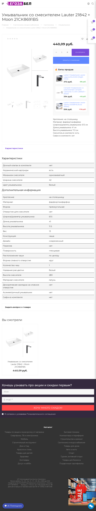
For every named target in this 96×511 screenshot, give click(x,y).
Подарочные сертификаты (72, 463)
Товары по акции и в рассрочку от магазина (24, 432)
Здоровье (24, 456)
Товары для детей (24, 453)
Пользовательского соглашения (41, 414)
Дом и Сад (24, 446)
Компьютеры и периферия (72, 435)
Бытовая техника (71, 432)
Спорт (71, 453)
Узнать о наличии (71, 60)
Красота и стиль (24, 449)
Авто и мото (71, 449)
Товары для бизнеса (71, 460)
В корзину (80, 52)
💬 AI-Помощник (13, 506)
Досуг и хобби (24, 463)
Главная (5, 25)
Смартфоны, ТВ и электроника (24, 435)
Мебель (24, 439)
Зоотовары (24, 460)
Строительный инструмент (24, 442)
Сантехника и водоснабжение (71, 442)
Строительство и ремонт (71, 439)
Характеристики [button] (14, 148)
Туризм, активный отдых (71, 456)
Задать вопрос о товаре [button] (18, 307)
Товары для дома (71, 446)
